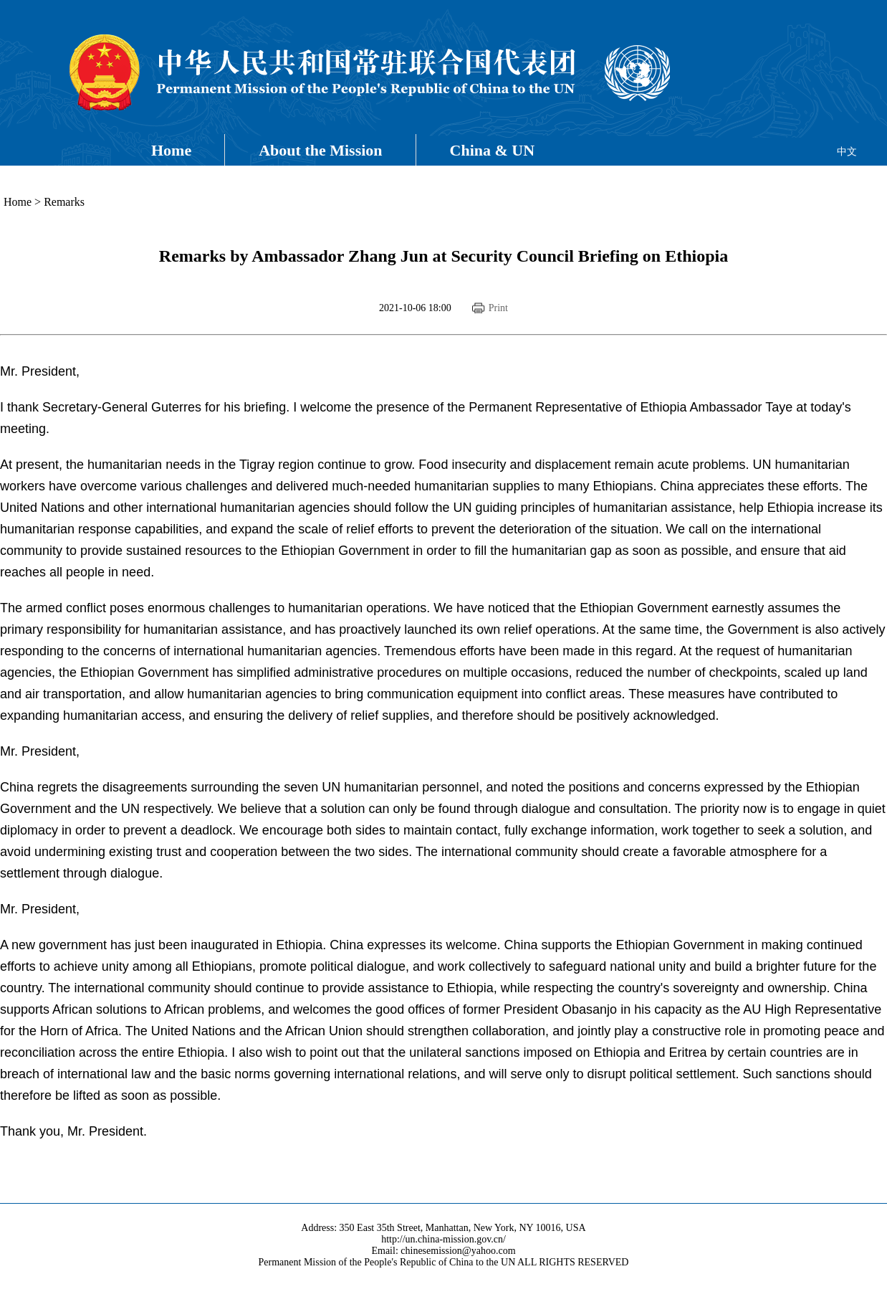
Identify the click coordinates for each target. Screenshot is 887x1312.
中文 (847, 151)
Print (498, 308)
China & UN (492, 150)
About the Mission (320, 150)
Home (171, 150)
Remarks (64, 202)
